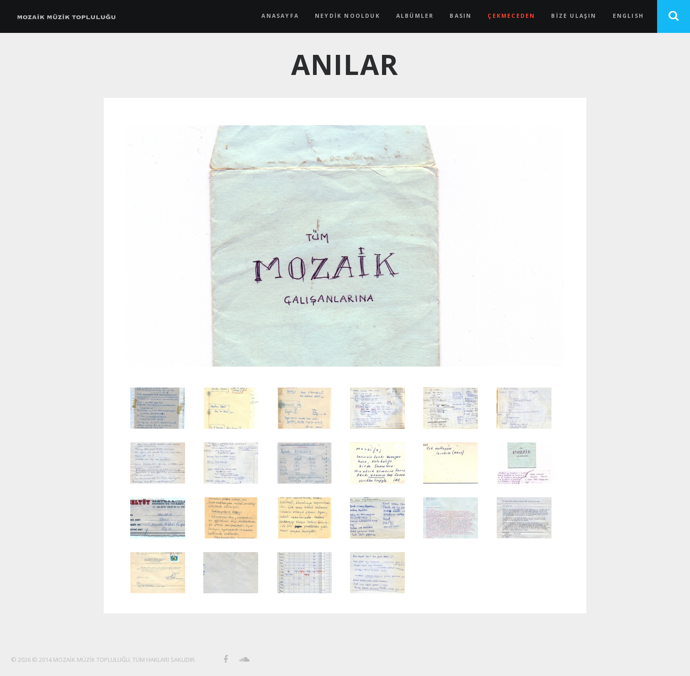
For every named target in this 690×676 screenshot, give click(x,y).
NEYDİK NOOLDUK (347, 16)
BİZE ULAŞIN (573, 16)
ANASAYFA (280, 16)
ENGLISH (628, 16)
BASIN (461, 16)
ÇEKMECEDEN (511, 16)
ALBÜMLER (415, 16)
